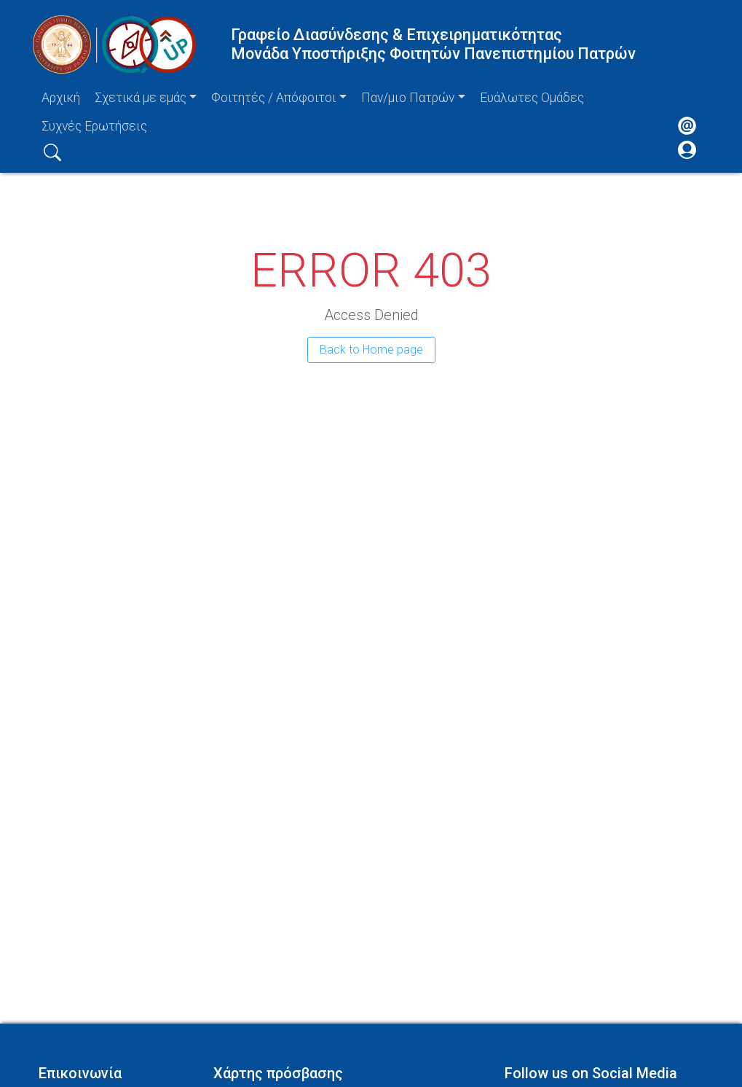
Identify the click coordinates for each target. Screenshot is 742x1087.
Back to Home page (371, 350)
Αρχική (61, 97)
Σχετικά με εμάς (140, 97)
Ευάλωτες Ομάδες (532, 97)
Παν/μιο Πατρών (407, 97)
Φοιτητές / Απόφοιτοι (273, 97)
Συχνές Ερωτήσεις (94, 126)
